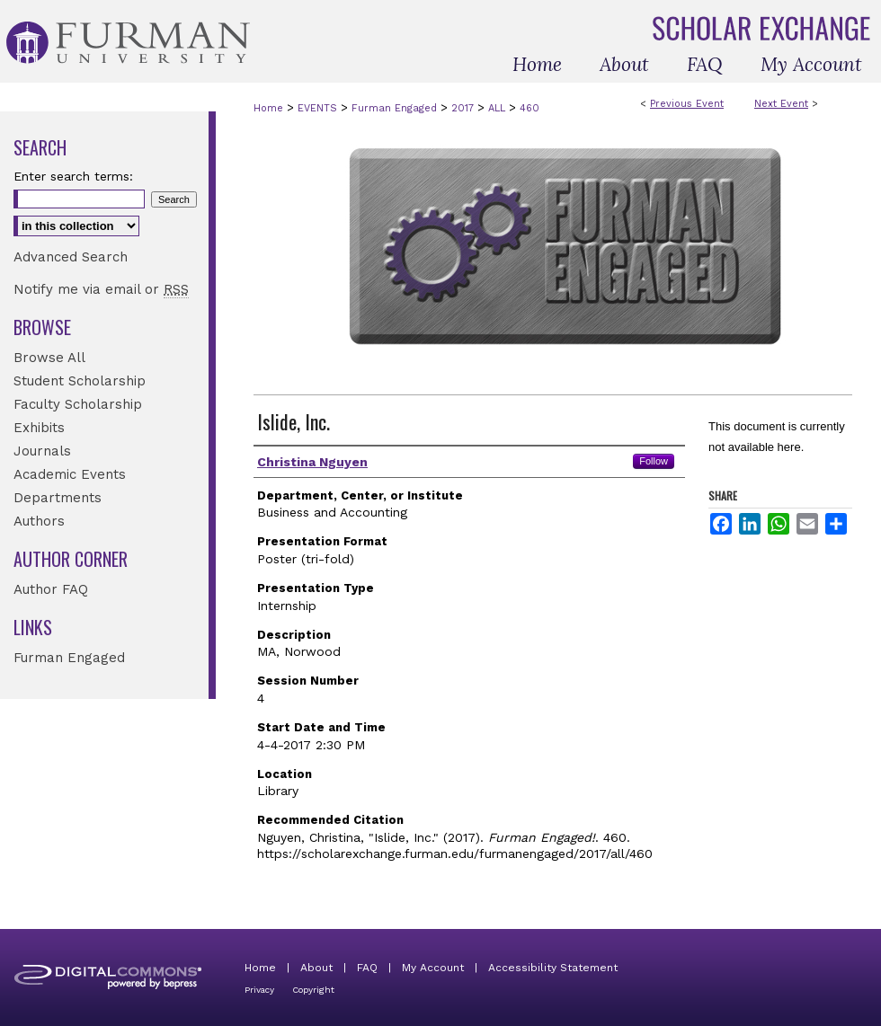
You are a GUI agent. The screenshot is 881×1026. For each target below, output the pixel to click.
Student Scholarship (79, 381)
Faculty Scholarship (77, 404)
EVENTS (319, 108)
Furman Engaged (396, 108)
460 (529, 108)
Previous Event (687, 104)
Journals (42, 451)
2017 (464, 108)
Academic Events (69, 474)
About (316, 967)
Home (268, 108)
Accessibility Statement (553, 967)
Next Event (781, 104)
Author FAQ (50, 589)
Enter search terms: (73, 176)
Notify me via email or (101, 289)
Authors (39, 521)
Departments (57, 498)
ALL (498, 108)
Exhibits (39, 428)
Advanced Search (70, 257)
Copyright (313, 990)
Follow (653, 461)
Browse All (49, 357)
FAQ (367, 967)
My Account (433, 967)
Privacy (259, 990)
